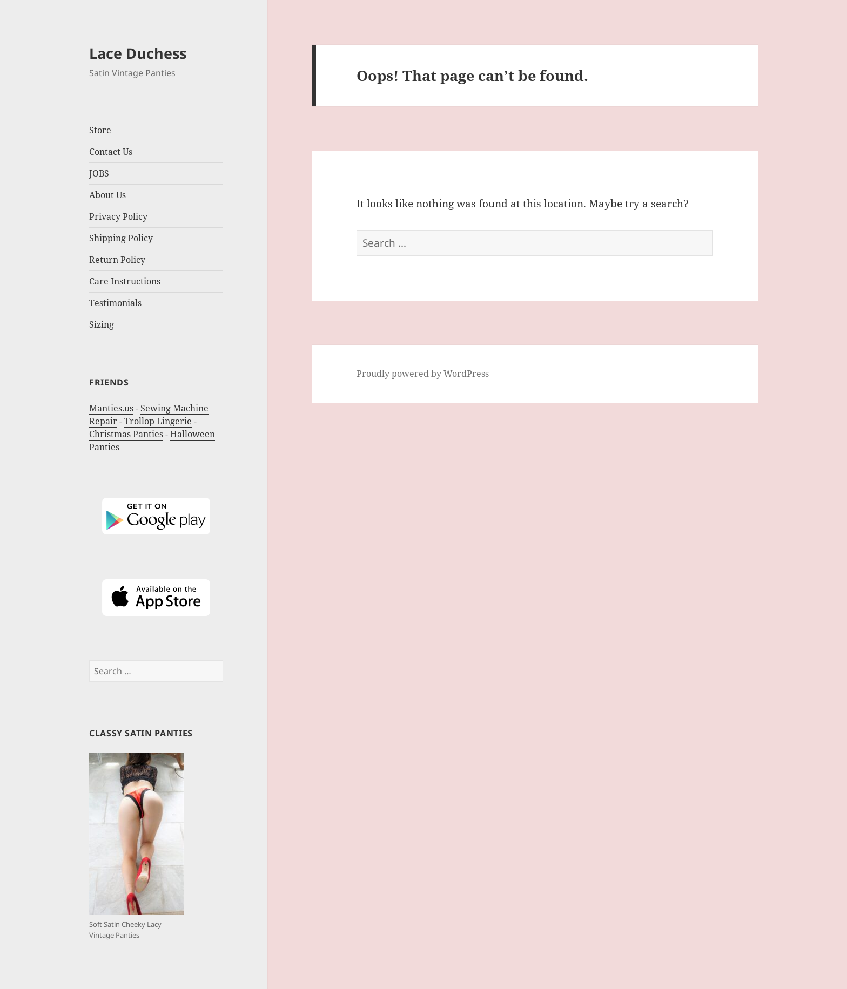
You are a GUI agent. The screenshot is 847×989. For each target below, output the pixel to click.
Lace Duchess (137, 53)
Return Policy (117, 260)
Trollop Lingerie (158, 421)
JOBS (99, 173)
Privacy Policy (118, 216)
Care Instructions (124, 281)
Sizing (101, 324)
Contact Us (110, 152)
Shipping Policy (121, 238)
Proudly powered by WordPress (423, 374)
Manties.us (111, 408)
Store (100, 130)
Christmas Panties (126, 434)
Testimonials (115, 303)
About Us (107, 195)
